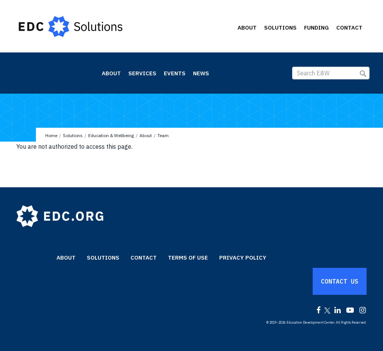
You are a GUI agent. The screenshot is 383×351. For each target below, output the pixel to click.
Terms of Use (188, 257)
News (201, 73)
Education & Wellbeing (51, 73)
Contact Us (339, 281)
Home (51, 135)
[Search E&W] (331, 73)
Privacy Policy (242, 257)
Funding (316, 27)
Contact (349, 27)
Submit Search (363, 74)
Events (175, 73)
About (247, 27)
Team (163, 135)
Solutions (280, 27)
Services (142, 73)
